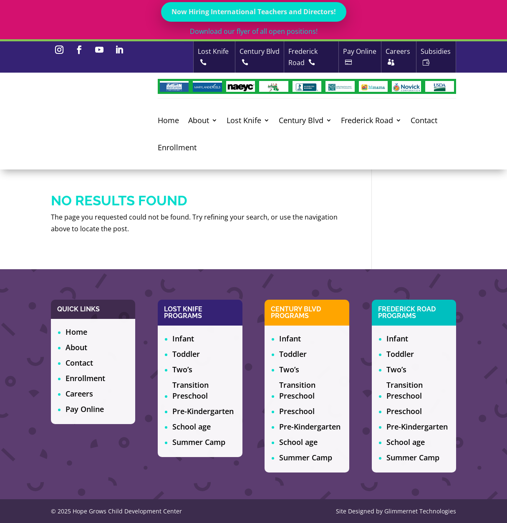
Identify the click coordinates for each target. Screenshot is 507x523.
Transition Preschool (190, 390)
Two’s (182, 369)
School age (191, 427)
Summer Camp (198, 442)
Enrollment (177, 148)
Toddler (186, 354)
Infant (183, 339)
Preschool (297, 411)
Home (168, 120)
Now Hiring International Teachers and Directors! (254, 11)
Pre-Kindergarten (203, 411)
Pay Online (85, 409)
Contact (424, 120)
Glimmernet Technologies (420, 511)
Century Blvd (301, 120)
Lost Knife (244, 120)
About (198, 120)
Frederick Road (367, 120)
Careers (79, 394)
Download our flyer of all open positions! (254, 31)
